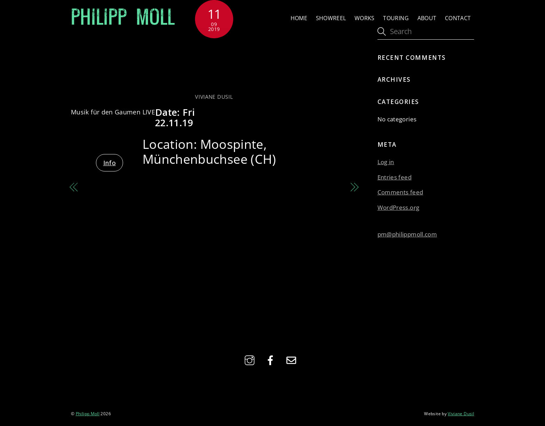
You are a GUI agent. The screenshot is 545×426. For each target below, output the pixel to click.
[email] (292, 359)
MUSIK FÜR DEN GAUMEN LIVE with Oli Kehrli (143, 193)
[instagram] (250, 359)
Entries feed (394, 177)
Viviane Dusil (214, 96)
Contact (458, 18)
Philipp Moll (87, 413)
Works (365, 18)
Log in (385, 162)
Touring (396, 18)
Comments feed (400, 192)
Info (109, 163)
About (427, 18)
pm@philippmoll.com (407, 234)
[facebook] (271, 359)
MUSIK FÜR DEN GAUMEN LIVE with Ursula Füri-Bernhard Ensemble (214, 65)
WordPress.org (398, 207)
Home (299, 18)
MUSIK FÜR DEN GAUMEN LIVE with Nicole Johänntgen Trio (284, 193)
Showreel (331, 18)
